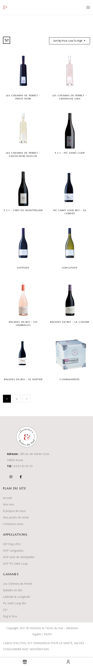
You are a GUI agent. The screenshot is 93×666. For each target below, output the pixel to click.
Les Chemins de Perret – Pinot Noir (23, 97)
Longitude (70, 267)
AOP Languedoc (13, 550)
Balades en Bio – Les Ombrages (23, 323)
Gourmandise (70, 379)
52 (4, 610)
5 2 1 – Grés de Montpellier (23, 210)
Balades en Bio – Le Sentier (23, 379)
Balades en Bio (12, 590)
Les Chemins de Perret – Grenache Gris (70, 97)
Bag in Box (10, 616)
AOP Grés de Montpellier (19, 557)
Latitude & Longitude (16, 597)
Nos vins (8, 504)
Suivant (26, 399)
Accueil (7, 498)
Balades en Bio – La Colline (69, 321)
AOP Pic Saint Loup (15, 563)
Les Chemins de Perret (17, 584)
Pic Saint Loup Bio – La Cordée (69, 212)
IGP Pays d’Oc (12, 544)
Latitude (23, 267)
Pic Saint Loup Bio (14, 603)
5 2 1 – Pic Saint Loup (70, 152)
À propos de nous (14, 511)
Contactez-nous (13, 524)
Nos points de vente (16, 517)
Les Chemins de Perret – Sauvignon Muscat (23, 154)
